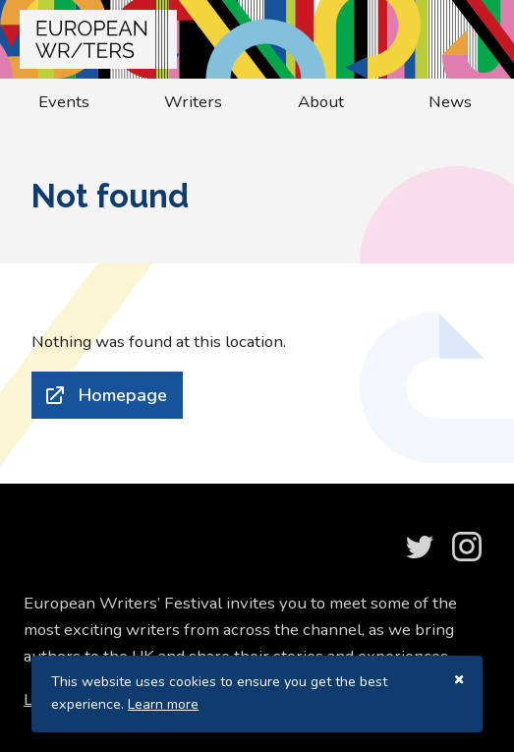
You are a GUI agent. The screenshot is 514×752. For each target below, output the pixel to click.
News (450, 101)
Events (63, 101)
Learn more (163, 704)
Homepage (123, 395)
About (321, 101)
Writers (193, 101)
